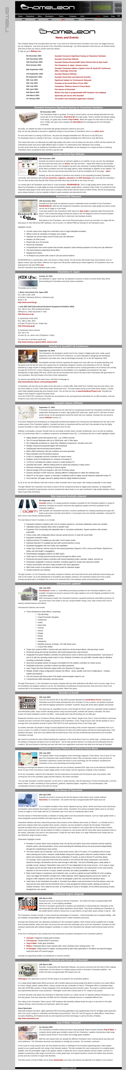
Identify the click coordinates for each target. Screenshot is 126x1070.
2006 (23, 19)
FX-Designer (31, 949)
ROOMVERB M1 (73, 185)
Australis (42, 503)
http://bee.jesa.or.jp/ (26, 314)
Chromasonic (44, 591)
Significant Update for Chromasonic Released (73, 80)
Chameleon (30, 16)
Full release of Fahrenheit (65, 89)
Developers (49, 16)
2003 (63, 19)
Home (20, 16)
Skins (40, 16)
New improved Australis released (68, 496)
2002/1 (76, 19)
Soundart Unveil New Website (66, 59)
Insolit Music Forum (93, 700)
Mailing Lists (36, 51)
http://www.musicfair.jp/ (27, 302)
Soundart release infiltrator (68, 403)
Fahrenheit (43, 800)
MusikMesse (89, 19)
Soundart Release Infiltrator (66, 74)
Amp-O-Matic (73, 120)
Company (72, 16)
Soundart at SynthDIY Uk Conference (68, 346)
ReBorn (29, 946)
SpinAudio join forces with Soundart (69, 96)
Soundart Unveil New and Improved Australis (73, 77)
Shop (113, 16)
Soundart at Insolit (68, 693)
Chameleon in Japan (69, 272)
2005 (36, 19)
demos (67, 164)
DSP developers (85, 178)
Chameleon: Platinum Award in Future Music (72, 86)
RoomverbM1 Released (68, 196)
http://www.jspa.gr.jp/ (26, 326)
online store (99, 131)
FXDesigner (22, 979)
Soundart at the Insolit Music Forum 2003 (71, 83)
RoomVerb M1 (69, 117)
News (99, 16)
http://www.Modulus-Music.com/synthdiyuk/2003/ (37, 382)
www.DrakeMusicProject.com (89, 391)
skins (108, 171)
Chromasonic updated (69, 583)
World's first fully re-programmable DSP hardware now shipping (80, 93)
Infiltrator (48, 418)
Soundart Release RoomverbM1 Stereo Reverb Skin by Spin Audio (81, 62)
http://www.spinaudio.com (28, 1018)
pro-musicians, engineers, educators (60, 178)
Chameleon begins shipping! (68, 894)
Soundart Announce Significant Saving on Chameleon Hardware (80, 56)
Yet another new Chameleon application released (74, 99)
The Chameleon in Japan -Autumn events (71, 65)
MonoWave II (78, 122)
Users (61, 16)
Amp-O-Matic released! (68, 1023)
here (42, 265)
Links (82, 16)
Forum (105, 16)
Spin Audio (84, 211)
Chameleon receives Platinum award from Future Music (68, 749)
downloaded (58, 1060)
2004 (50, 19)
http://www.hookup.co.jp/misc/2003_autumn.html (37, 342)
